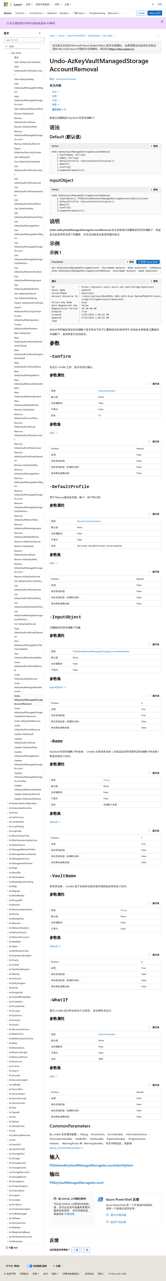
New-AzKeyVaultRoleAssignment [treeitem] (27, 394)
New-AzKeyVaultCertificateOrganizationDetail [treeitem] (28, 354)
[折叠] (39, 33)
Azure (61, 35)
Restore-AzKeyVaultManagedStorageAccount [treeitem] (28, 567)
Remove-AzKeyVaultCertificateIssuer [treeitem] (27, 445)
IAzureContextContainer (89, 521)
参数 (56, 104)
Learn (52, 35)
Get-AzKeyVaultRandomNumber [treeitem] (28, 269)
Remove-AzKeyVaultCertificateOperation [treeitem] (28, 456)
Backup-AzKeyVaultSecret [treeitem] (27, 143)
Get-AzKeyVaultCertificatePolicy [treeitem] (27, 201)
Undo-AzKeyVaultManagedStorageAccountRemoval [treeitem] (28, 699)
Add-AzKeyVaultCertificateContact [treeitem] (28, 70)
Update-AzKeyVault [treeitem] (24, 734)
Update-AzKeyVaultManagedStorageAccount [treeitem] (28, 764)
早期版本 (24, 1273)
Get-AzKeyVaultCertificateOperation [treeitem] (28, 191)
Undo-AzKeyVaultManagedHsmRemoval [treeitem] (28, 687)
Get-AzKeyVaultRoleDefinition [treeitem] (26, 287)
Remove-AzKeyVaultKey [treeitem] (26, 465)
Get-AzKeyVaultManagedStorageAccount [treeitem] (28, 246)
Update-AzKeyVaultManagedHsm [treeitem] (26, 753)
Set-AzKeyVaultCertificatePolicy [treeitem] (27, 596)
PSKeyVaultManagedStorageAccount (77, 1182)
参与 (45, 1273)
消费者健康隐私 (70, 1273)
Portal (141, 13)
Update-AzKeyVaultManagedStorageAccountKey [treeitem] (28, 776)
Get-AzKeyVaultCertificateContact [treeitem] (28, 170)
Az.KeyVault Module (66, 79)
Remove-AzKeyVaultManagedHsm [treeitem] (26, 471)
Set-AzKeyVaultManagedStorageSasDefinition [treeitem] (28, 615)
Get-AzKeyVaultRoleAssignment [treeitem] (27, 278)
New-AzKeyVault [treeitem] (22, 333)
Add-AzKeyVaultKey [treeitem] (24, 79)
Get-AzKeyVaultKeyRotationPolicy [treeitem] (28, 215)
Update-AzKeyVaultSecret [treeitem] (27, 794)
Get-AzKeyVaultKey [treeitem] (23, 208)
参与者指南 (67, 1213)
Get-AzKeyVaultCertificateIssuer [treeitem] (27, 180)
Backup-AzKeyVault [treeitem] (24, 113)
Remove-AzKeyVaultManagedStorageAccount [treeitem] (28, 494)
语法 (56, 91)
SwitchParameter (106, 390)
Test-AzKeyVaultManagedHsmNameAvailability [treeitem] (28, 644)
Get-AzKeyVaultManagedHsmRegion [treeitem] (28, 234)
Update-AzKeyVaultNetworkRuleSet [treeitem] (27, 787)
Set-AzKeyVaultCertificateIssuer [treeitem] (27, 587)
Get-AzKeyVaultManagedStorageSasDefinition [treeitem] (28, 259)
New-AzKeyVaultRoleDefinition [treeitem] (26, 403)
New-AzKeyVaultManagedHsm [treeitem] (26, 373)
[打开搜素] (153, 4)
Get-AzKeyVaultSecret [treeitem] (25, 293)
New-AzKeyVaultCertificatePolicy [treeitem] (27, 364)
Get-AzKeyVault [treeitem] (22, 157)
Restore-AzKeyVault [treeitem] (24, 546)
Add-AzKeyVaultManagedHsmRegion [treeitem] (28, 87)
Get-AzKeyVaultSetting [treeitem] (25, 298)
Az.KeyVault (94, 35)
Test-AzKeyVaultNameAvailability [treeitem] (28, 655)
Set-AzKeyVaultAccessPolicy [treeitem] (28, 581)
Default (55, 822)
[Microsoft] (6, 4)
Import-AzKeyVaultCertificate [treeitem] (28, 302)
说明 (54, 96)
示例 (56, 100)
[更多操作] (158, 35)
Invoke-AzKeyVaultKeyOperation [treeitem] (26, 317)
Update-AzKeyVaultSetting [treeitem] (27, 798)
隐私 (54, 1273)
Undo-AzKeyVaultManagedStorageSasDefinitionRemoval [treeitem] (28, 712)
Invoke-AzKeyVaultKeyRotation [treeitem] (25, 326)
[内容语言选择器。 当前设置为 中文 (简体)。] (13, 1266)
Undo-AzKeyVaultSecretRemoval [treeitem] (27, 727)
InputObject (58, 687)
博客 (35, 1273)
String (106, 779)
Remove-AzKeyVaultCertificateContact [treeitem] (28, 435)
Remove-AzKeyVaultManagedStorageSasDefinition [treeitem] (28, 507)
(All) (53, 432)
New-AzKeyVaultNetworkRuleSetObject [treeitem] (28, 383)
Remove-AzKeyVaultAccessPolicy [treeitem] (26, 416)
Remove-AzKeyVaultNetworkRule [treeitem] (26, 517)
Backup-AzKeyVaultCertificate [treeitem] (24, 120)
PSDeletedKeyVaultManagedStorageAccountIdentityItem (101, 651)
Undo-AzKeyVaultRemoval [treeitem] (27, 720)
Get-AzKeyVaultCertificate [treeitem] (27, 161)
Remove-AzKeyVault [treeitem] (24, 409)
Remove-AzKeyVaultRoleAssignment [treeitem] (27, 526)
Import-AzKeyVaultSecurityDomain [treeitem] (27, 309)
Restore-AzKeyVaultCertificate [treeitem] (24, 552)
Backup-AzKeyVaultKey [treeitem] (25, 126)
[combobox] (24, 40)
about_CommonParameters (65, 1147)
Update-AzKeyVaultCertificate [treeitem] (24, 740)
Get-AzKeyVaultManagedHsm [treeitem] (26, 223)
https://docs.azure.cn (121, 48)
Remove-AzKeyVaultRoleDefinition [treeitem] (26, 535)
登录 (160, 4)
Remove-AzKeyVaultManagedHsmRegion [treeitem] (28, 482)
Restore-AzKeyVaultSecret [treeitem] (27, 576)
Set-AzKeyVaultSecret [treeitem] (25, 623)
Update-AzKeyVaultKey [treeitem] (25, 747)
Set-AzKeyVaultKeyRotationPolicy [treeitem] (28, 604)
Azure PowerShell (76, 35)
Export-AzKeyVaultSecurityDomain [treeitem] (27, 150)
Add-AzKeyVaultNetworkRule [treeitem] (28, 108)
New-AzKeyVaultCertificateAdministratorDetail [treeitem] (28, 341)
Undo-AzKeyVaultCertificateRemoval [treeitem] (28, 666)
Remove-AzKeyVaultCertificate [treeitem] (24, 424)
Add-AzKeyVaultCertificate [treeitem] (27, 62)
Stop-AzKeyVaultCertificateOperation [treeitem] (28, 632)
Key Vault (107, 35)
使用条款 (89, 1273)
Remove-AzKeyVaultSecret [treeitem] (27, 541)
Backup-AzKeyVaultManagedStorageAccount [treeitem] (28, 135)
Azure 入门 (154, 13)
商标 (100, 1273)
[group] (105, 269)
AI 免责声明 (10, 1273)
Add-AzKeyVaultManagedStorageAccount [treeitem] (28, 100)
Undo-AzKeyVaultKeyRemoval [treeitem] (25, 676)
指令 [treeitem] (16, 57)
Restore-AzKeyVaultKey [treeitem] (25, 559)
